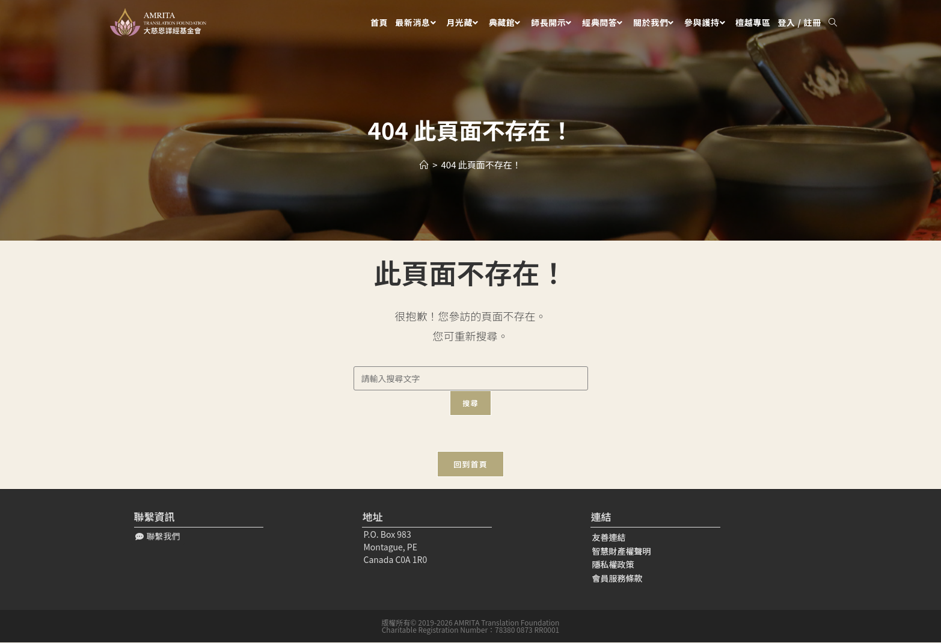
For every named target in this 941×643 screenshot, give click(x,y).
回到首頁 (470, 464)
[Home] (424, 164)
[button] (158, 537)
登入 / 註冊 (799, 22)
